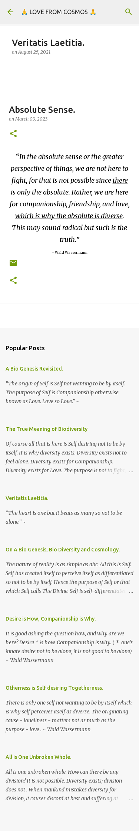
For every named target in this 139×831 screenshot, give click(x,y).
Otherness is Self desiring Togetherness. (54, 688)
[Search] (128, 12)
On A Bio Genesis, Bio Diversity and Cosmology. (63, 550)
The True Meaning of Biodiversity (46, 429)
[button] (13, 134)
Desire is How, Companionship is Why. (51, 619)
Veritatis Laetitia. (27, 498)
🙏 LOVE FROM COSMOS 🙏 (59, 12)
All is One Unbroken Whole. (38, 757)
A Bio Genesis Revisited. (34, 369)
